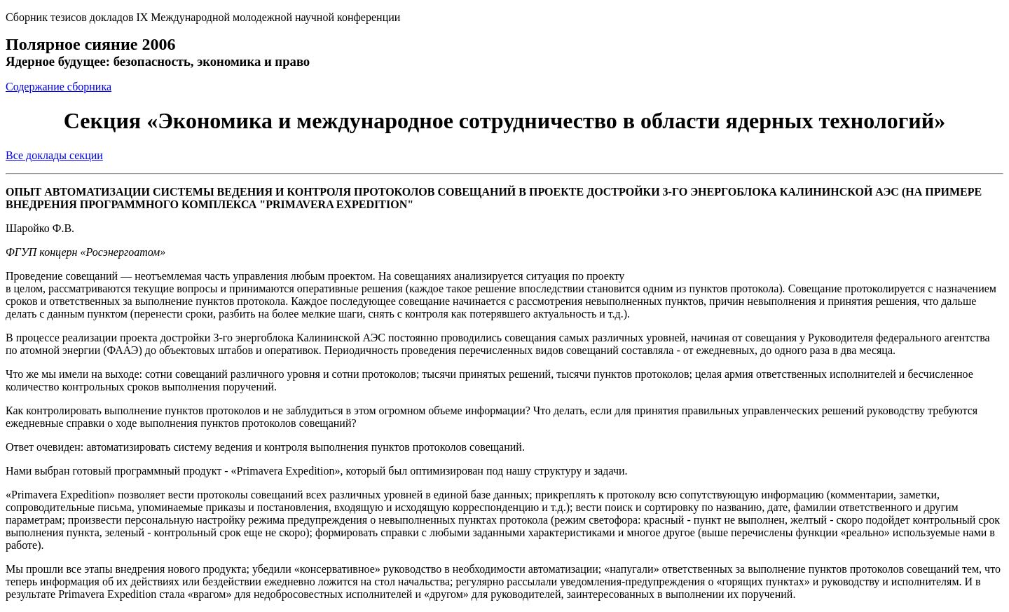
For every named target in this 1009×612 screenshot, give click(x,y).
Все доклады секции (54, 155)
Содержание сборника (58, 87)
